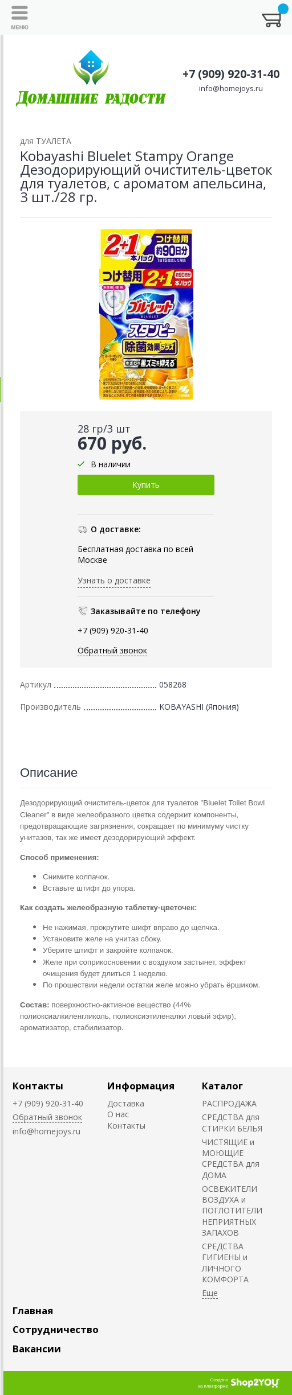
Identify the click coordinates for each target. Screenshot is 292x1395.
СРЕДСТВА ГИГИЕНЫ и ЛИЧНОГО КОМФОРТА (225, 1263)
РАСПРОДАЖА (229, 1103)
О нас (118, 1114)
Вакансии (37, 1348)
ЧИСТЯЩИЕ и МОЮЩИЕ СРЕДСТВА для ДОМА (230, 1158)
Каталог (222, 1085)
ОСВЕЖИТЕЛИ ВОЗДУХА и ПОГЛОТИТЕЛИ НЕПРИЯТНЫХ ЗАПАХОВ (232, 1210)
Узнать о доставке (114, 580)
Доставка (125, 1103)
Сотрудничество (56, 1329)
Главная (33, 1310)
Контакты (38, 1085)
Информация (141, 1085)
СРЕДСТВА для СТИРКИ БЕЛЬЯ (232, 1122)
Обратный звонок (112, 650)
